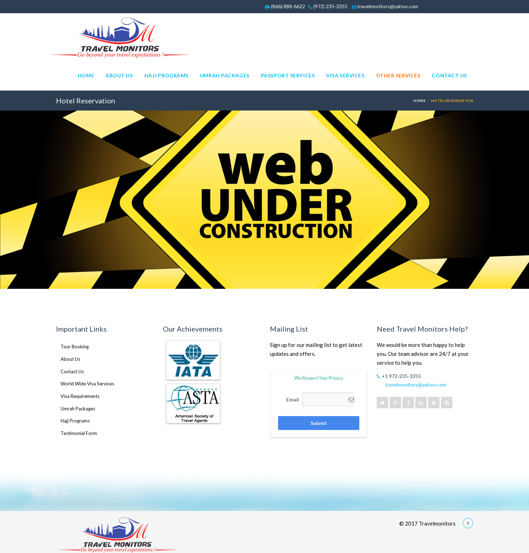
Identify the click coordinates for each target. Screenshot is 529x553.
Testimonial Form (79, 433)
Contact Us (449, 75)
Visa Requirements (80, 396)
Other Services (398, 75)
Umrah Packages (225, 75)
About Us (119, 75)
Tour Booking (75, 346)
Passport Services (288, 75)
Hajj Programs (166, 75)
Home (86, 75)
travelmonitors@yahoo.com (385, 6)
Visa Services (345, 75)
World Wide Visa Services (87, 383)
